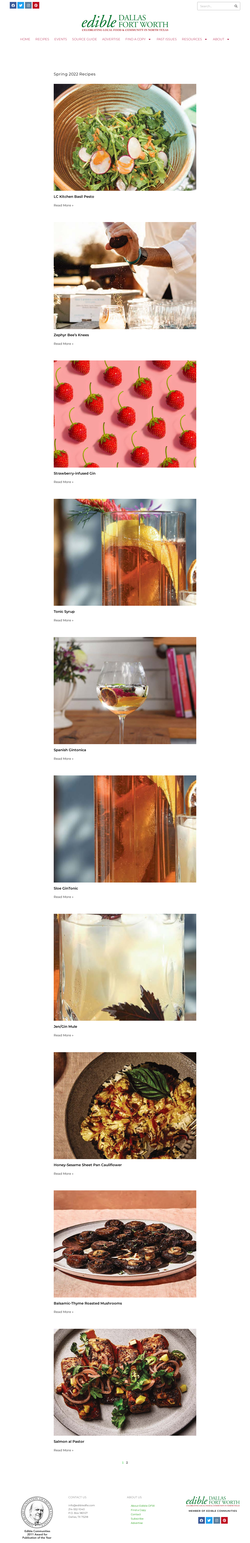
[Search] (236, 6)
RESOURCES (195, 39)
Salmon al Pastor (69, 1441)
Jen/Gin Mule (65, 1026)
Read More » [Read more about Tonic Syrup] (63, 620)
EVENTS (60, 39)
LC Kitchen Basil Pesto (74, 196)
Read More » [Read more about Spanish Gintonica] (63, 759)
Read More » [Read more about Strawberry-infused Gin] (63, 482)
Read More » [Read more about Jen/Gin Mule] (63, 1035)
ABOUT (221, 39)
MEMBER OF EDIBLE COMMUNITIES (213, 1510)
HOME (25, 39)
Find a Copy (138, 1510)
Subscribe (137, 1518)
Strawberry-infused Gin (75, 473)
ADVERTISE (111, 39)
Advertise (137, 1522)
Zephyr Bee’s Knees (71, 335)
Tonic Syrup (64, 611)
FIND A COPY (138, 39)
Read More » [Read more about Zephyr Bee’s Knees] (63, 344)
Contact (136, 1514)
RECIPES (42, 39)
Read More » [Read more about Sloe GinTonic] (63, 897)
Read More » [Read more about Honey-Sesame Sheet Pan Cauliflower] (63, 1174)
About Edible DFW (143, 1505)
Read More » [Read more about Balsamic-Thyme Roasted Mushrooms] (63, 1312)
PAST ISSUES (167, 39)
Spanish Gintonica (70, 750)
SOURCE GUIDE (84, 39)
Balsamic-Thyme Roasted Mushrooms (88, 1303)
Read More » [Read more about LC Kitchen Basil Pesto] (63, 205)
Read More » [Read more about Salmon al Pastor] (63, 1450)
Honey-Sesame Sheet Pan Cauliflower (88, 1165)
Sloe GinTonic (66, 888)
